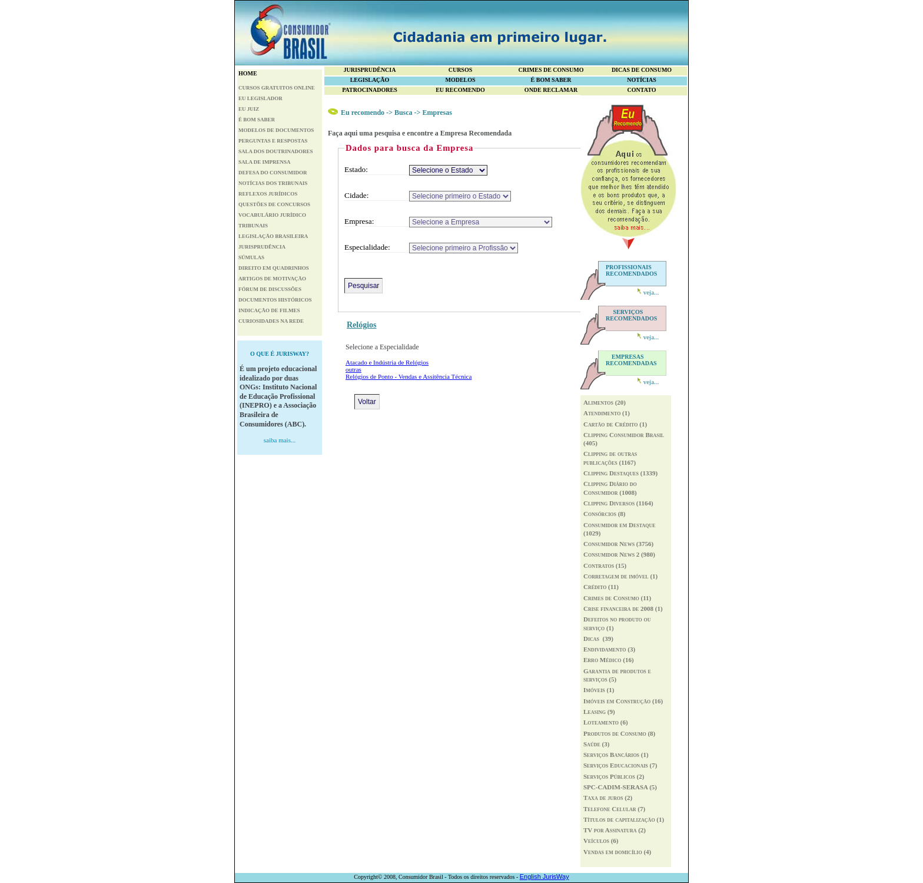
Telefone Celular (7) (614, 808)
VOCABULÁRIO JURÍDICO (272, 215)
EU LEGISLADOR (260, 98)
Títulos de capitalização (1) (623, 819)
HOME (247, 73)
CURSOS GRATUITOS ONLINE (276, 88)
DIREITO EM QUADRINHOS (273, 268)
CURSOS (461, 70)
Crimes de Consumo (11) (617, 597)
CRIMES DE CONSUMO (550, 70)
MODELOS (460, 80)
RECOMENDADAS (631, 359)
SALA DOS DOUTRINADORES (275, 151)
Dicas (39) (598, 638)
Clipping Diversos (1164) (618, 503)
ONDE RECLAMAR (550, 90)
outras (353, 369)
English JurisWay (544, 876)
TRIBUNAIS (253, 226)
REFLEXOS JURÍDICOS (267, 194)
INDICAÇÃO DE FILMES (269, 310)
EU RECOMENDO (460, 90)
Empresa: (359, 221)
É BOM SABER (256, 120)
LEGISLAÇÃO (370, 80)
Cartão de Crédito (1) (615, 424)
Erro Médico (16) (608, 659)
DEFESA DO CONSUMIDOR (272, 173)
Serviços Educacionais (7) (620, 765)
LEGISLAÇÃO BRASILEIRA (273, 236)
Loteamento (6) (605, 722)
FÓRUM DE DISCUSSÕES (269, 289)
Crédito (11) (601, 586)
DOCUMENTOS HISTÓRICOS (275, 300)
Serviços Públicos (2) (613, 776)
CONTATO (641, 90)
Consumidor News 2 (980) (619, 554)
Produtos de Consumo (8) (619, 733)
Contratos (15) (604, 565)
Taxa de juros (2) (607, 797)
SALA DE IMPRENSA (264, 162)
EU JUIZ (248, 109)
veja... (651, 292)
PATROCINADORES (369, 90)
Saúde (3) (596, 744)
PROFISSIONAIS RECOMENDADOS (631, 270)
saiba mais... (280, 440)
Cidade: (356, 195)
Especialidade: (367, 247)
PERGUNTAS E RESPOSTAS (272, 141)
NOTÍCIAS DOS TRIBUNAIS (272, 183)
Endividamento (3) (609, 649)
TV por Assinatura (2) (614, 830)
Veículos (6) (601, 840)
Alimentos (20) (604, 402)
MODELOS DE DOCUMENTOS (276, 130)
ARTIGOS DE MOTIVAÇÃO (272, 279)
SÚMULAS (251, 257)
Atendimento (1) (606, 412)
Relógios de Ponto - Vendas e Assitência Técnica (409, 376)
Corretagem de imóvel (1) (620, 576)
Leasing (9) (599, 711)
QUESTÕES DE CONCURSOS (274, 204)
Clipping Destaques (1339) (620, 473)
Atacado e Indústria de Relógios (387, 362)
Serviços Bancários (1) (616, 754)
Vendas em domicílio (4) (617, 851)
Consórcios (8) (604, 513)
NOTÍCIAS (641, 80)
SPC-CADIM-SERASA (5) (620, 787)
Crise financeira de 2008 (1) (623, 608)
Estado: (356, 169)
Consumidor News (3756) (618, 543)
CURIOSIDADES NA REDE (271, 321)
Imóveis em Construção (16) (623, 701)
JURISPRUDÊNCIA (261, 247)
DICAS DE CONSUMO (642, 70)
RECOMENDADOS (631, 315)
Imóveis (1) (598, 689)
